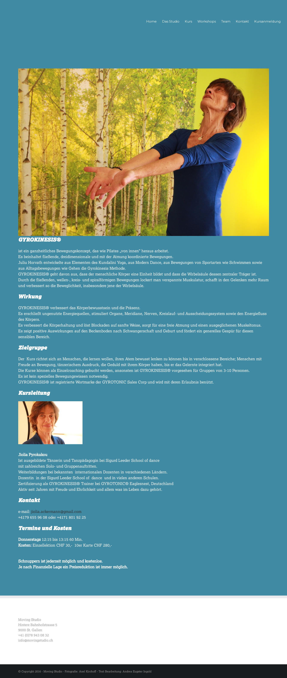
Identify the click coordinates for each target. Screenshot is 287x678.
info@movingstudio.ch (35, 640)
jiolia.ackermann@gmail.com (56, 511)
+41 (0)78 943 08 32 (33, 635)
